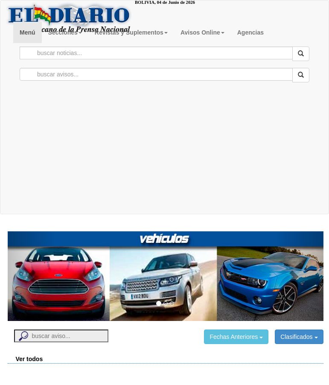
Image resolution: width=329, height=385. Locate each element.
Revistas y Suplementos (131, 32)
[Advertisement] (165, 150)
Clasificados (298, 336)
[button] (31, 276)
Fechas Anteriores (236, 336)
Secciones (65, 32)
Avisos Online (202, 32)
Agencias (250, 32)
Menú (27, 32)
